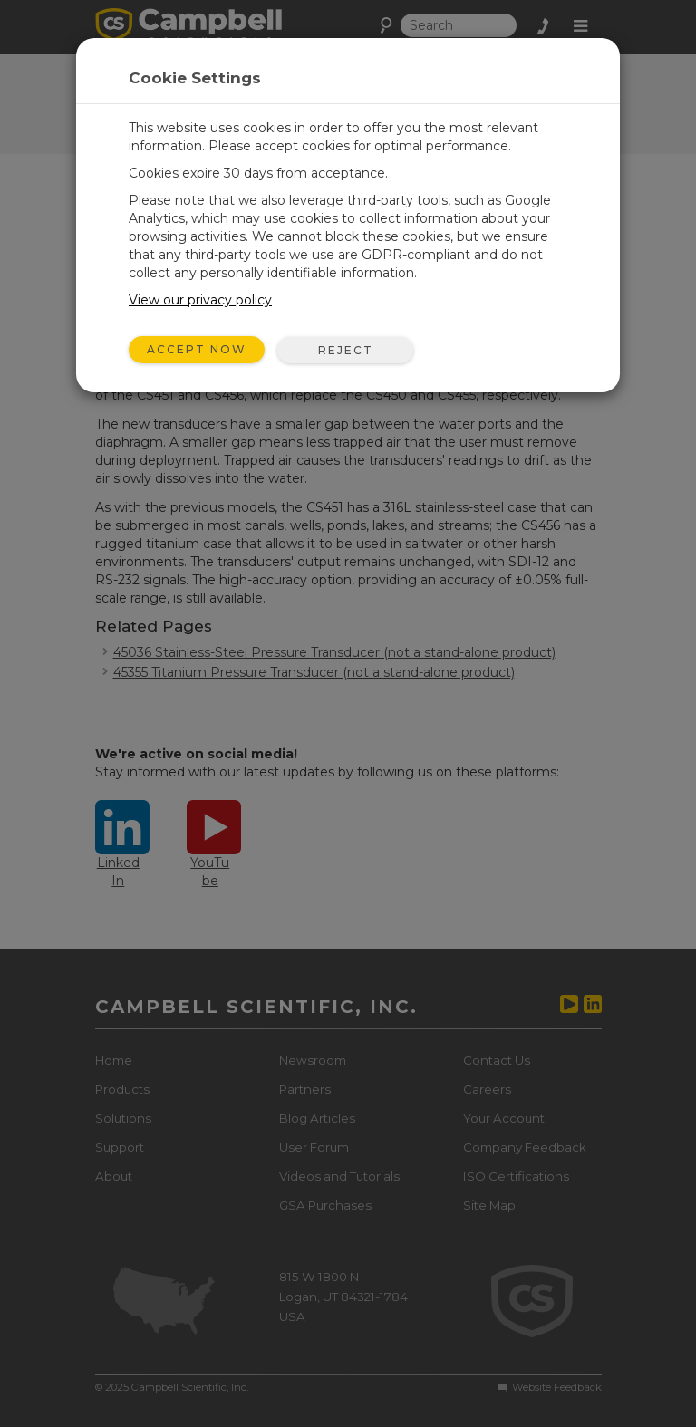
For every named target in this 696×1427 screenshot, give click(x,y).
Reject (345, 350)
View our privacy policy (200, 300)
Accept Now (196, 349)
